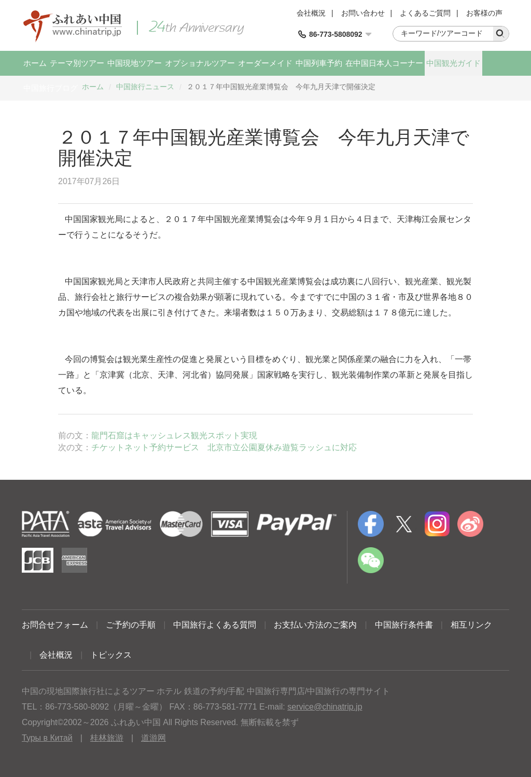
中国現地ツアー (134, 63)
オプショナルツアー (200, 63)
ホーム (35, 63)
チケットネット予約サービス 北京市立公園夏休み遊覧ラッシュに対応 (224, 447)
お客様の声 (484, 13)
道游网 (153, 737)
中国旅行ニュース (145, 86)
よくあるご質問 (425, 13)
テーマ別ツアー (77, 63)
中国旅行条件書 (404, 624)
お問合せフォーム (55, 624)
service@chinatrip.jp (324, 706)
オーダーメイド (265, 63)
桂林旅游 (106, 737)
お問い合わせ (363, 13)
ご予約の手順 (131, 624)
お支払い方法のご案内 (315, 624)
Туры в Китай (47, 737)
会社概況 (311, 13)
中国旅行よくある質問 (214, 624)
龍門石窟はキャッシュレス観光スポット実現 (174, 435)
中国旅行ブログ (50, 88)
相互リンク (471, 624)
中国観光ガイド (453, 63)
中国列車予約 (319, 63)
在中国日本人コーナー (384, 63)
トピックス (111, 654)
